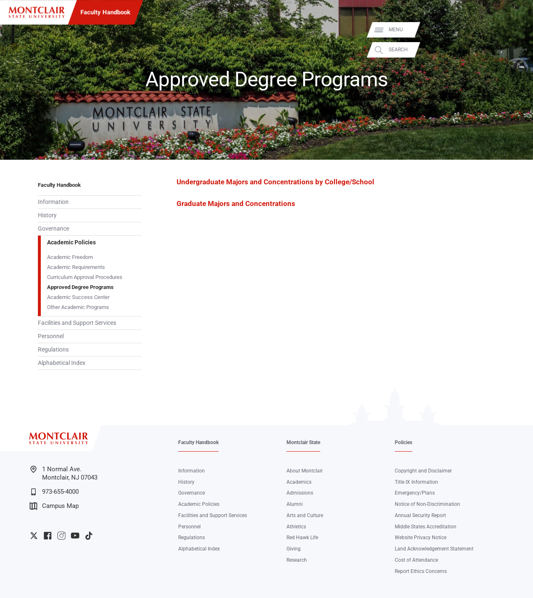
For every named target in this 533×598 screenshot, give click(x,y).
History (47, 215)
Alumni (294, 504)
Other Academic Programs (78, 307)
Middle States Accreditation (425, 527)
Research (296, 560)
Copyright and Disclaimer (423, 471)
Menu (515, 30)
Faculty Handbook (105, 12)
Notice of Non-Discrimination (427, 504)
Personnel (51, 336)
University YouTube (75, 535)
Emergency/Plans (415, 493)
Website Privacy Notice (420, 537)
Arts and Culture (304, 515)
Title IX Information (416, 482)
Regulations (53, 349)
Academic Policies (71, 242)
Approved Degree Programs (80, 287)
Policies (403, 442)
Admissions (299, 493)
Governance (53, 228)
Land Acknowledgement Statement (434, 549)
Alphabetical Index (61, 362)
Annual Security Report (420, 515)
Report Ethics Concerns (421, 571)
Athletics (296, 527)
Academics (298, 482)
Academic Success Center (78, 297)
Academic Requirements (76, 267)
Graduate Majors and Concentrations (236, 204)
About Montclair (304, 471)
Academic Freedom (70, 257)
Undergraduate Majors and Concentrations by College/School (275, 182)
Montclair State (303, 442)
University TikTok (89, 535)
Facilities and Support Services (77, 322)
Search (517, 50)
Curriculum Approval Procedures (84, 277)
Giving (293, 549)
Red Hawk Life (302, 537)
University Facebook (47, 535)
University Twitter (34, 535)
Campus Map (54, 506)
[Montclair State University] (36, 12)
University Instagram (61, 535)
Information (53, 201)
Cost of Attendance (416, 560)
